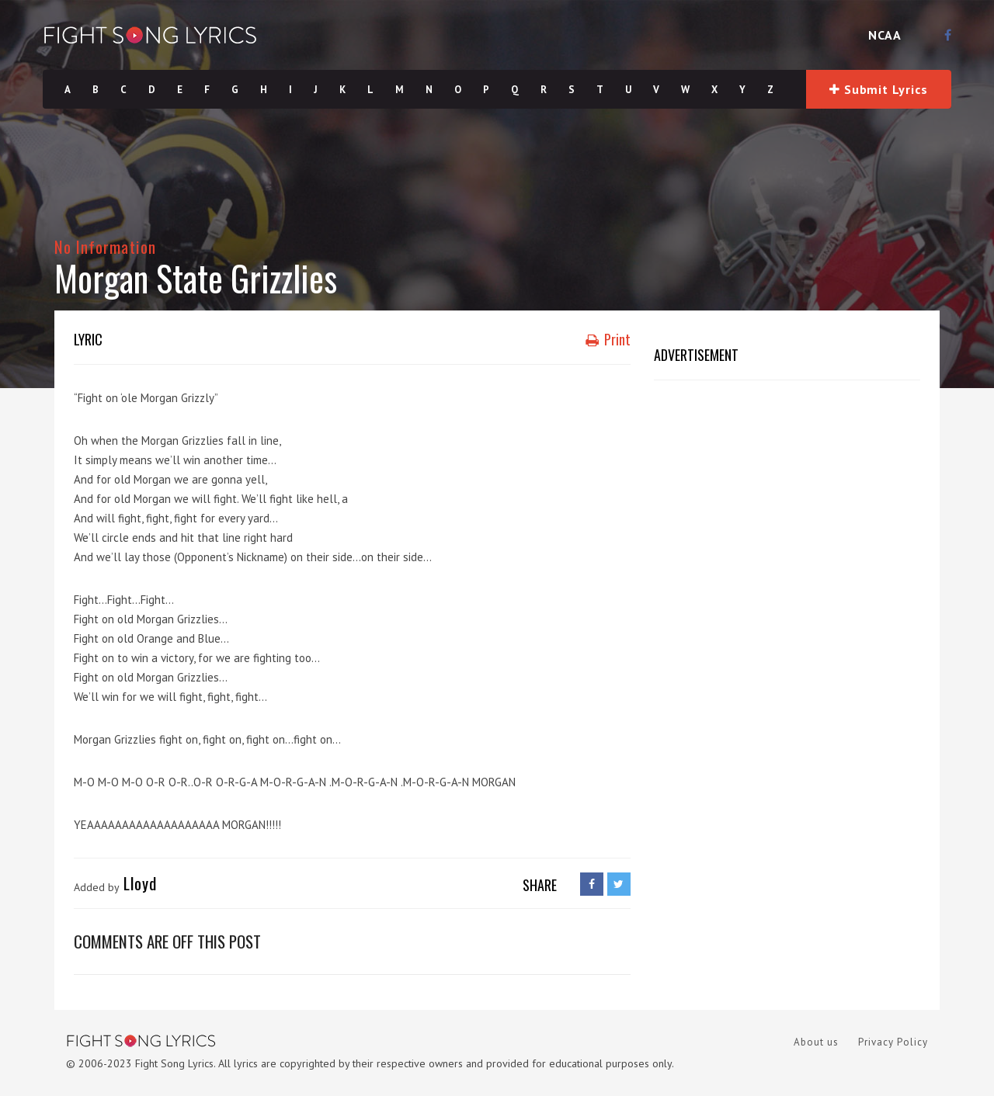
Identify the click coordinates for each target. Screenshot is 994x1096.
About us (816, 1042)
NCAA (885, 35)
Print (608, 339)
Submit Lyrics (878, 89)
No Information (105, 246)
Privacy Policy (893, 1042)
